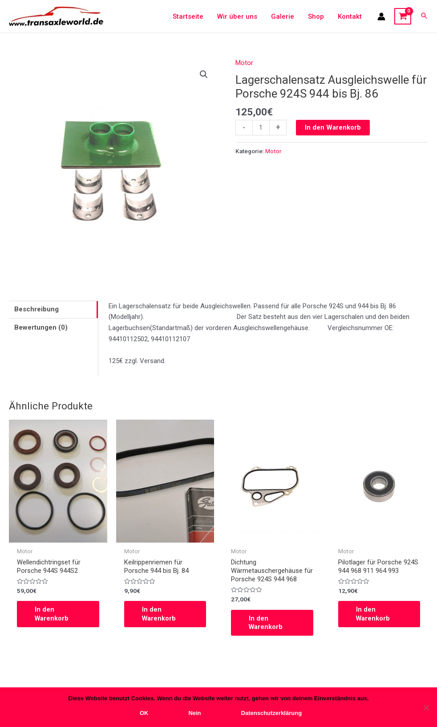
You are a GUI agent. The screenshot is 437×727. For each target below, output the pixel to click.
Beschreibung (36, 309)
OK (144, 713)
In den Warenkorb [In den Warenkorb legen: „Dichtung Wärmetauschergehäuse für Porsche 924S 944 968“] (266, 623)
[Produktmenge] (261, 128)
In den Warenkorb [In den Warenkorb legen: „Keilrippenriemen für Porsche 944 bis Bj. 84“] (159, 614)
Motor (244, 63)
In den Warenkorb (333, 127)
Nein (194, 713)
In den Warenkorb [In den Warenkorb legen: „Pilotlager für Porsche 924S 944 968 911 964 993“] (373, 614)
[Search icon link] (424, 16)
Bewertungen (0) (41, 327)
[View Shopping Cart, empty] (402, 16)
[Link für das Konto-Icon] (381, 16)
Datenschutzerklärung (271, 713)
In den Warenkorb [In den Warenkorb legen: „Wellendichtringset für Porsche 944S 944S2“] (52, 614)
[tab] (53, 310)
